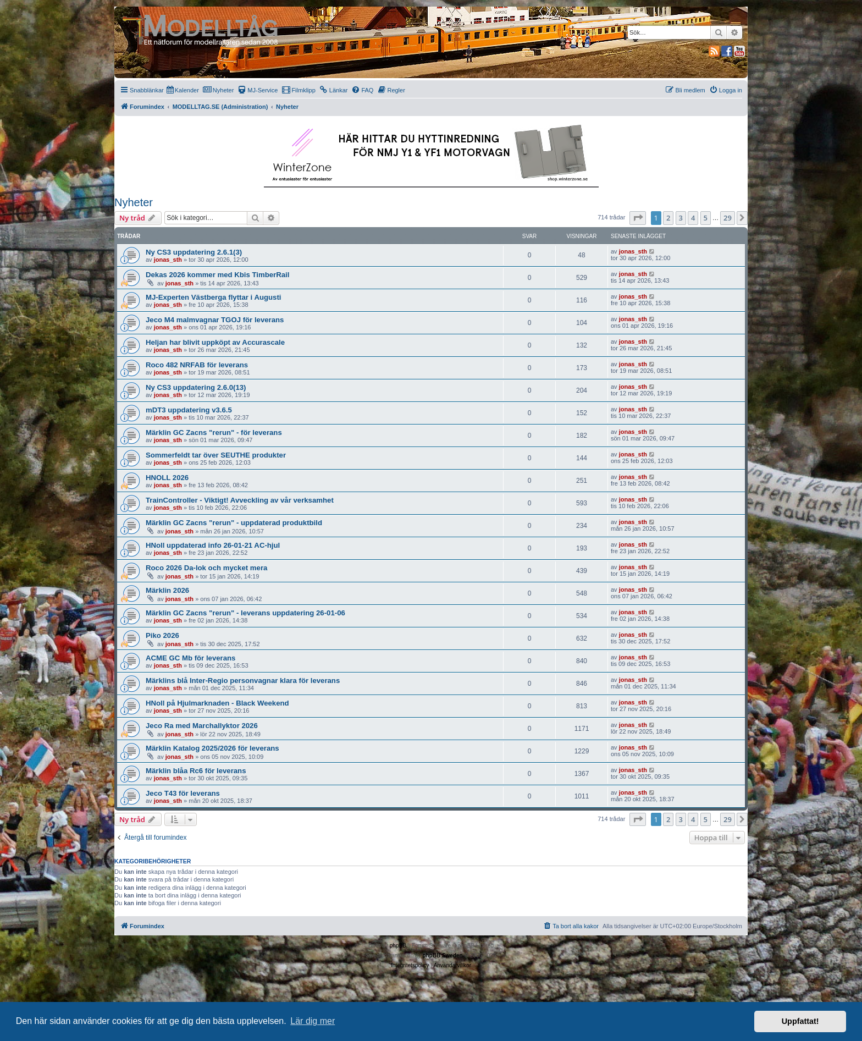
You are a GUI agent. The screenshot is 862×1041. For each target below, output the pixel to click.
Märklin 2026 (167, 590)
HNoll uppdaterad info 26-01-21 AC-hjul (213, 545)
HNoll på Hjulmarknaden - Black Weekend (217, 703)
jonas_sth (168, 259)
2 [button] (668, 218)
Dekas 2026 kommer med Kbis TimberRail (217, 275)
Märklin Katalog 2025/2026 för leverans (212, 748)
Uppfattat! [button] (800, 1021)
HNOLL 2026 (167, 477)
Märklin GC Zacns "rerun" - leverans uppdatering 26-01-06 (245, 613)
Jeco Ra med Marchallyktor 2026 (202, 725)
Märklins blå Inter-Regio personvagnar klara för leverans (243, 680)
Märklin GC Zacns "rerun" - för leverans (214, 432)
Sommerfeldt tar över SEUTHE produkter (216, 455)
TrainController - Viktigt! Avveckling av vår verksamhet (240, 500)
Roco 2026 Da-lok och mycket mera (206, 568)
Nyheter (133, 202)
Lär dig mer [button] (312, 1021)
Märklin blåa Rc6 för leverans (196, 771)
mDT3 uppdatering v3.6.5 (189, 410)
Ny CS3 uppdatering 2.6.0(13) (196, 387)
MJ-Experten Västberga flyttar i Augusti (213, 297)
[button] (637, 217)
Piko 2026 (162, 635)
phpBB (398, 946)
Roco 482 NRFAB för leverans (197, 365)
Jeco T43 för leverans (183, 793)
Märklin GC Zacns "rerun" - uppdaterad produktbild (234, 523)
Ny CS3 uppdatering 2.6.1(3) (194, 252)
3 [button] (681, 218)
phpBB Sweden (442, 955)
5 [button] (706, 218)
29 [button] (727, 218)
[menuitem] (183, 90)
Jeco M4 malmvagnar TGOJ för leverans (215, 320)
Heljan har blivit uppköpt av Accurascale (215, 342)
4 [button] (693, 218)
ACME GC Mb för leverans (190, 658)
